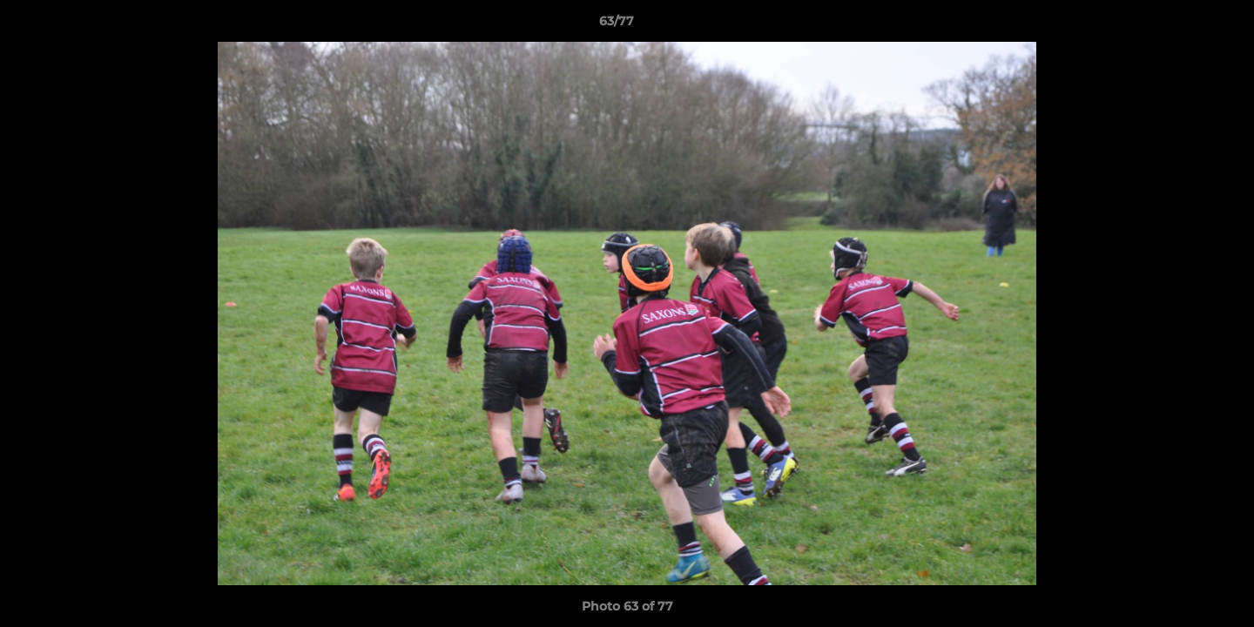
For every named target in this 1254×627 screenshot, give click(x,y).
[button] (1180, 25)
